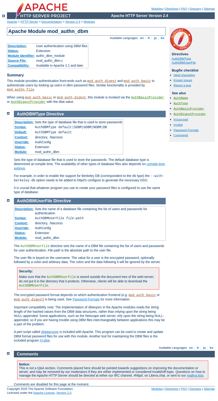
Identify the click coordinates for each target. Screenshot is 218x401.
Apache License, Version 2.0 (52, 392)
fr (149, 38)
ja (155, 38)
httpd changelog (184, 75)
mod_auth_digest (101, 81)
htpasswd (181, 119)
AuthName (181, 98)
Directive (55, 114)
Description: (17, 46)
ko (162, 38)
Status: (13, 51)
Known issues (183, 80)
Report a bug (182, 85)
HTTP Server (29, 21)
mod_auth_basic (137, 81)
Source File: (17, 60)
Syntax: (21, 127)
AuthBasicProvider (147, 97)
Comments (181, 135)
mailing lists (195, 375)
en (141, 38)
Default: (21, 132)
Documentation (51, 21)
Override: (22, 142)
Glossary (195, 8)
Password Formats (186, 130)
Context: (21, 137)
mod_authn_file (20, 89)
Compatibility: (18, 65)
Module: (21, 152)
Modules (157, 8)
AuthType (181, 103)
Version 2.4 (72, 21)
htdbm (178, 125)
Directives (171, 8)
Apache (12, 21)
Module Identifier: (21, 56)
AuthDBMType (181, 58)
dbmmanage (50, 332)
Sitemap (209, 8)
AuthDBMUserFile (184, 62)
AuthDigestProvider (28, 102)
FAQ (184, 8)
